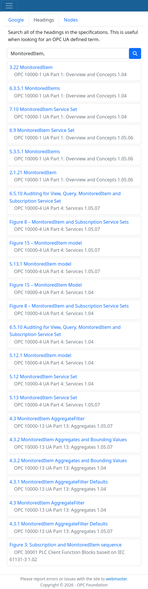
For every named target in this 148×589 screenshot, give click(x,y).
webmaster (116, 579)
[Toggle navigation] (9, 5)
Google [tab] (16, 20)
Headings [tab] (44, 20)
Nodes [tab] (71, 20)
